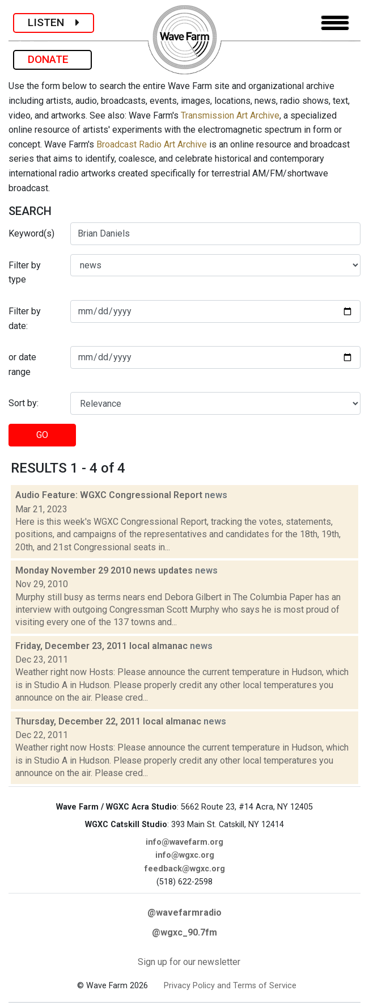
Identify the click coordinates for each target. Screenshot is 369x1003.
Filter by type (25, 272)
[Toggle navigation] (335, 23)
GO (42, 434)
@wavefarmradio (184, 912)
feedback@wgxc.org (185, 869)
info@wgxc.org (184, 855)
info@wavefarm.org (184, 842)
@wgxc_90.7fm (184, 932)
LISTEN (53, 22)
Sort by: (24, 403)
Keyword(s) (31, 233)
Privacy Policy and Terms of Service (230, 986)
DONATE (52, 59)
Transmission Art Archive (230, 115)
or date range (22, 364)
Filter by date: (25, 318)
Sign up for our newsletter (189, 961)
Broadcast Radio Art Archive (151, 144)
